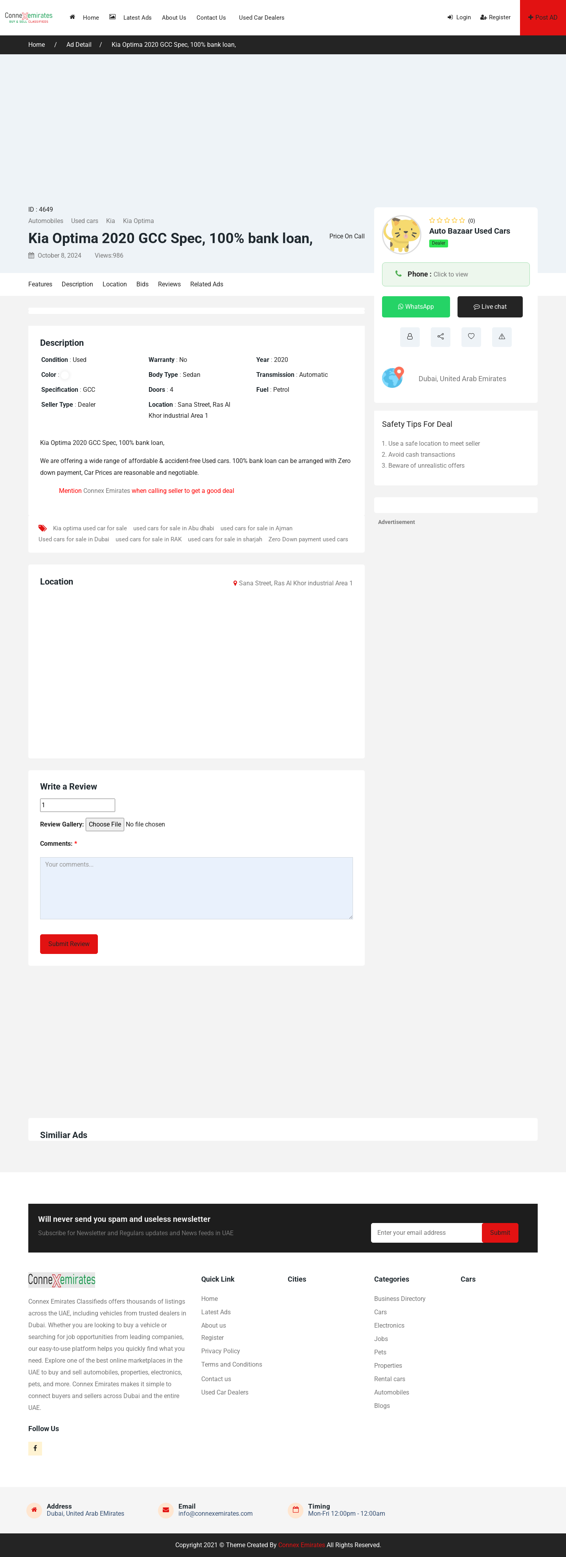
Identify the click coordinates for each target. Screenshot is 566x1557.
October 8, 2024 (54, 255)
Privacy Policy (220, 1351)
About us (174, 17)
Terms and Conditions (231, 1364)
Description (77, 284)
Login (459, 17)
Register (495, 17)
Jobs (381, 1339)
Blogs (382, 1405)
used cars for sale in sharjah (225, 539)
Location (115, 284)
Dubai (428, 378)
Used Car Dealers (262, 17)
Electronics (389, 1325)
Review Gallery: (62, 824)
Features (40, 284)
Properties (388, 1365)
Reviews (169, 284)
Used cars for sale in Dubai (74, 539)
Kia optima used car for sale (90, 528)
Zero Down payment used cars (308, 539)
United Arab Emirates (473, 378)
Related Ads (206, 284)
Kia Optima (138, 221)
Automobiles (45, 221)
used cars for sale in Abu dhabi (173, 528)
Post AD (543, 17)
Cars (380, 1312)
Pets (380, 1352)
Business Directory (400, 1298)
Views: (109, 255)
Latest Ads (130, 17)
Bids (142, 284)
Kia (110, 221)
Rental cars (389, 1379)
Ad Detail (79, 44)
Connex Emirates (106, 490)
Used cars (84, 221)
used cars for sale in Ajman (256, 528)
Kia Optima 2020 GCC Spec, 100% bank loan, (174, 44)
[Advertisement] (283, 129)
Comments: (58, 843)
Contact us (211, 17)
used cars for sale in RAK (149, 539)
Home (84, 17)
